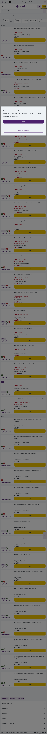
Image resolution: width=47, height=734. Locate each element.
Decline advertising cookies (23, 126)
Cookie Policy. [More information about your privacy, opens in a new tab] (15, 116)
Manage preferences (23, 130)
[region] (23, 121)
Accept (23, 121)
